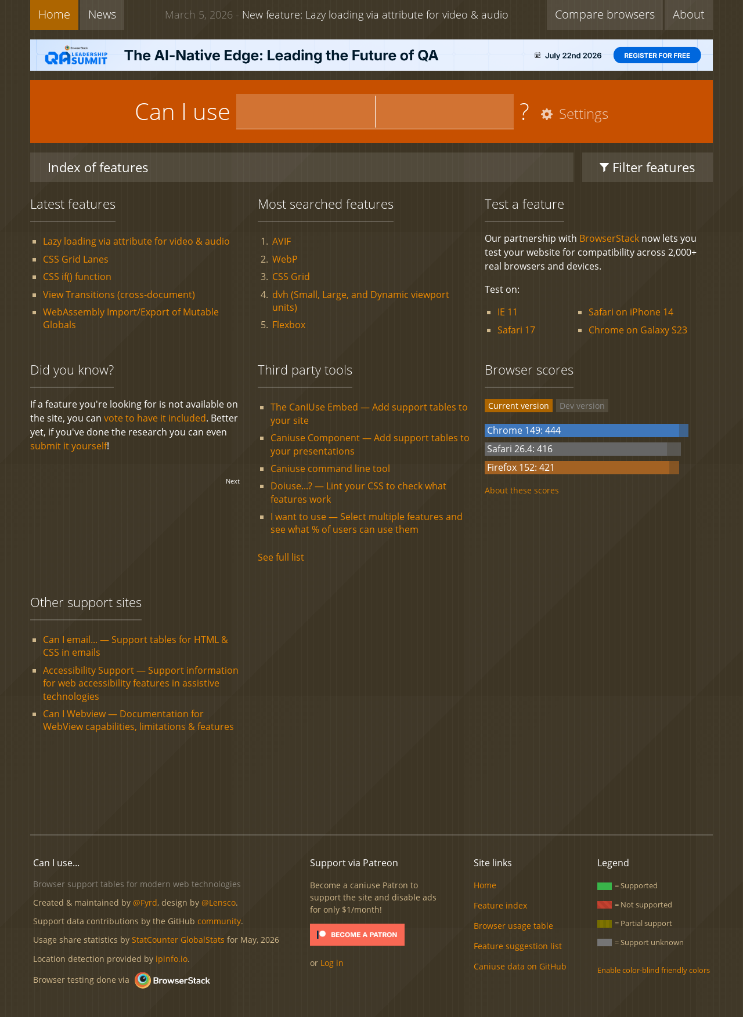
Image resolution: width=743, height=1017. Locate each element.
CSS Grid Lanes (76, 259)
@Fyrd (145, 902)
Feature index (500, 905)
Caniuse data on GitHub (520, 966)
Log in (332, 962)
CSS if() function (77, 276)
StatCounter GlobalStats (178, 939)
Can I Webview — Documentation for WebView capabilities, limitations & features (138, 720)
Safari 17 (516, 330)
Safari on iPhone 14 (631, 312)
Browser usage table (513, 925)
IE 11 (507, 312)
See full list (281, 557)
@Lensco (218, 902)
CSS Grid (291, 276)
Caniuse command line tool (330, 468)
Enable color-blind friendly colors (653, 970)
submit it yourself (68, 446)
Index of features (98, 167)
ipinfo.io (171, 958)
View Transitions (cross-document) (119, 294)
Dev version (582, 405)
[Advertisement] (371, 786)
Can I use (182, 111)
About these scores (522, 490)
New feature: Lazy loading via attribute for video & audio (336, 14)
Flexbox (288, 324)
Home (54, 14)
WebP (285, 259)
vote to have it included (155, 418)
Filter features (647, 167)
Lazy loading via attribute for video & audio (136, 241)
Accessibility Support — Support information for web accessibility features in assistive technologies (141, 683)
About (689, 14)
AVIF (281, 241)
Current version (518, 405)
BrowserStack (609, 238)
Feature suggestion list (518, 945)
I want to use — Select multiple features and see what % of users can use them (366, 523)
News (102, 14)
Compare (605, 14)
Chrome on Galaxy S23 (638, 330)
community (219, 921)
